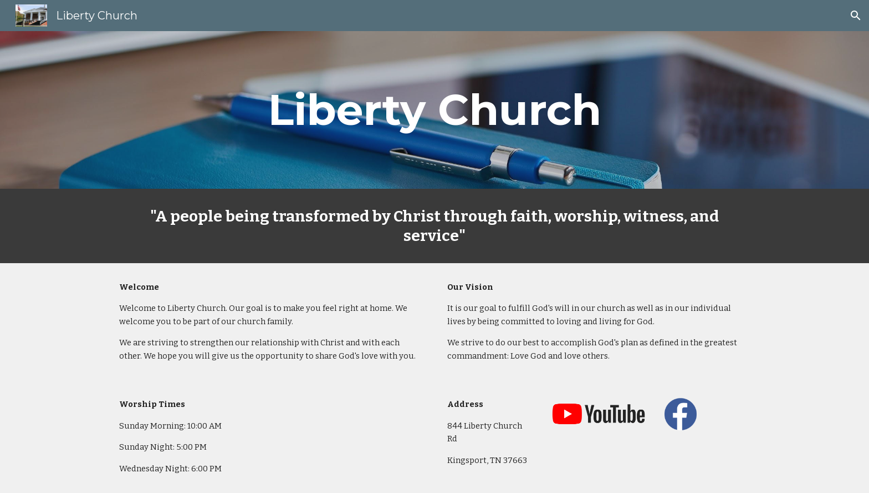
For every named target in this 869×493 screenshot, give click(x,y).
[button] (855, 15)
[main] (434, 110)
